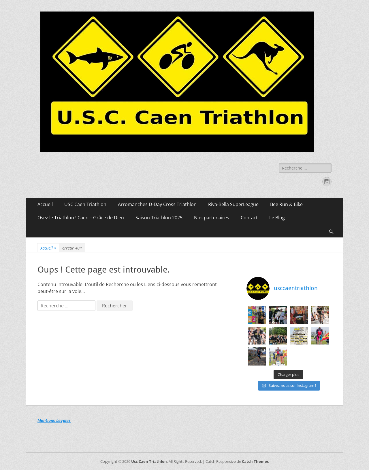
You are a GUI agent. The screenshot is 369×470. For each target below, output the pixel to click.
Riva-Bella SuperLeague (233, 204)
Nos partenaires (211, 217)
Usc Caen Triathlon (149, 461)
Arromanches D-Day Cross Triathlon (157, 204)
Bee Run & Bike (286, 204)
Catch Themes (255, 461)
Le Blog (277, 217)
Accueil (45, 204)
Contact (249, 217)
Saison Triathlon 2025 (158, 217)
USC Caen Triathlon (85, 204)
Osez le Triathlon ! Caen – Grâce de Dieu (80, 217)
